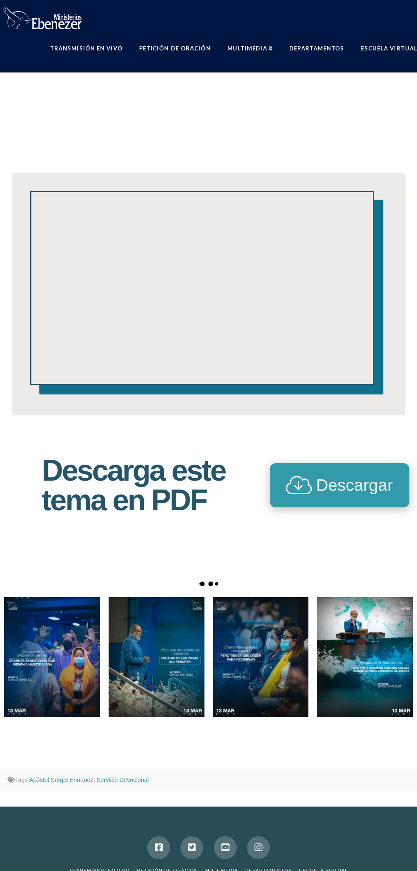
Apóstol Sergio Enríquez (61, 779)
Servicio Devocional (123, 779)
